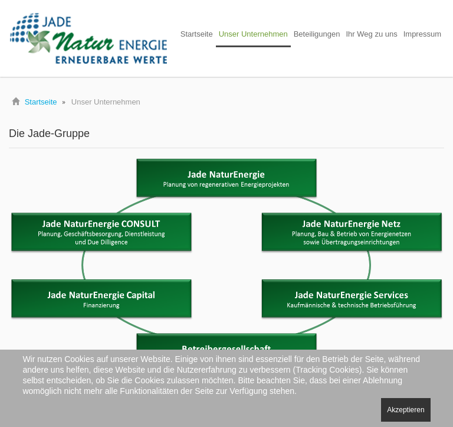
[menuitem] (197, 35)
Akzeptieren (405, 410)
